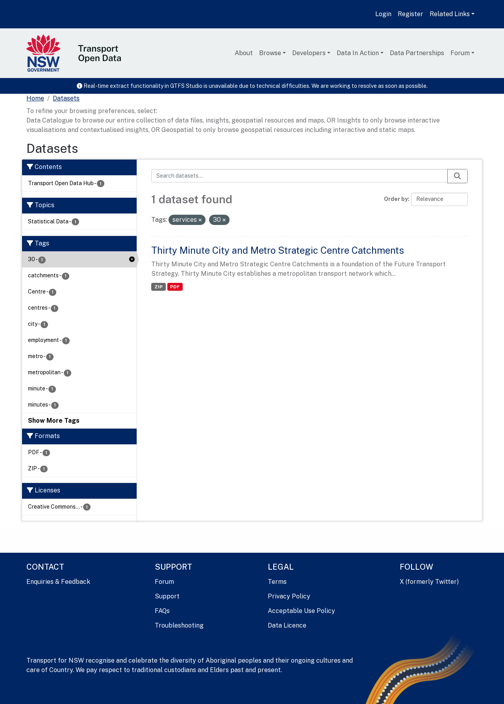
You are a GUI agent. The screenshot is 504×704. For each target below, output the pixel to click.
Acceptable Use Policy (301, 611)
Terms (277, 581)
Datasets (66, 98)
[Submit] (457, 176)
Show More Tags (54, 420)
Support (167, 596)
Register (410, 14)
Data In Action (358, 53)
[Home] (35, 98)
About (244, 53)
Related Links (450, 14)
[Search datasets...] (299, 175)
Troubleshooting (179, 625)
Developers (309, 53)
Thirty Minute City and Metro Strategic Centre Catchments (277, 250)
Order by (396, 199)
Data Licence (287, 625)
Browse (270, 53)
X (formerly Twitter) (429, 581)
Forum (460, 53)
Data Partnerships (417, 53)
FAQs (162, 611)
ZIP (158, 287)
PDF (175, 287)
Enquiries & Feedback (58, 581)
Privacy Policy (289, 596)
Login (383, 14)
